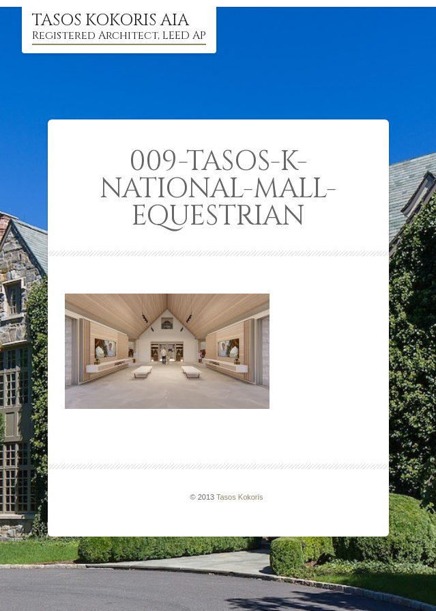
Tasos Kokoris (239, 497)
